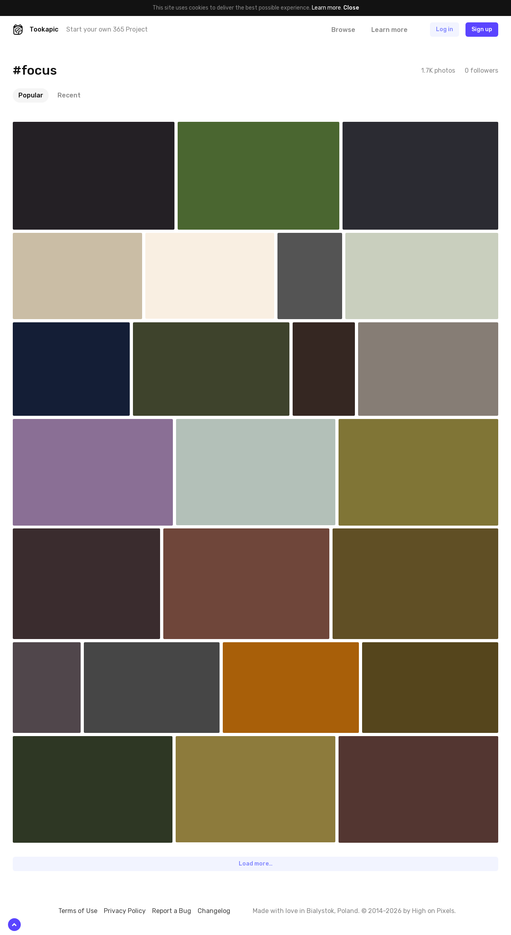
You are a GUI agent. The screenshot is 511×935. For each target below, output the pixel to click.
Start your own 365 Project (107, 29)
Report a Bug (171, 911)
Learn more (326, 7)
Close (351, 7)
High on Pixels (433, 911)
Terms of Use (77, 911)
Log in (444, 29)
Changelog (214, 911)
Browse (343, 30)
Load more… (256, 863)
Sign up (481, 29)
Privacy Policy (125, 911)
